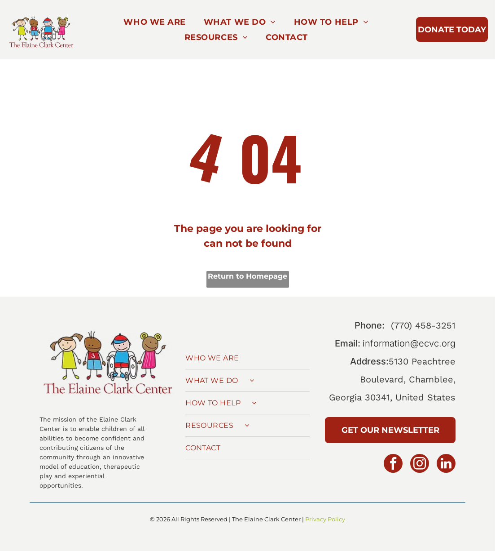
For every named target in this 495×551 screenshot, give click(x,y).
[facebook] (393, 464)
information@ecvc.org (409, 343)
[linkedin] (446, 464)
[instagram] (419, 464)
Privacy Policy (325, 519)
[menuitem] (154, 22)
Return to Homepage (247, 276)
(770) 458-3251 (423, 325)
